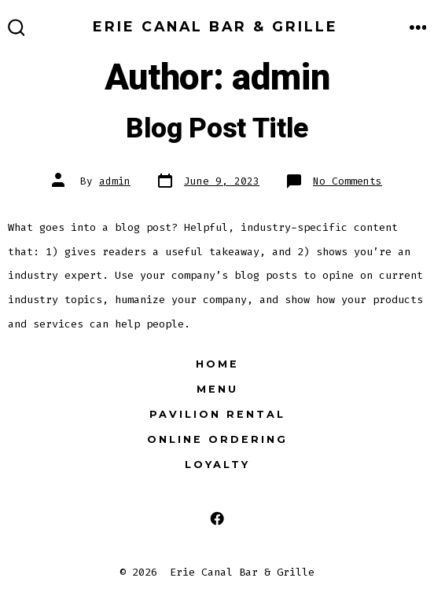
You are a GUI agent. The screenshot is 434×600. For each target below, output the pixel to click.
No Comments (347, 181)
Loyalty (217, 464)
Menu (217, 389)
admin (115, 181)
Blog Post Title (217, 128)
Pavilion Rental (217, 414)
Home (217, 364)
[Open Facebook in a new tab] (217, 519)
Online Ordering (217, 439)
